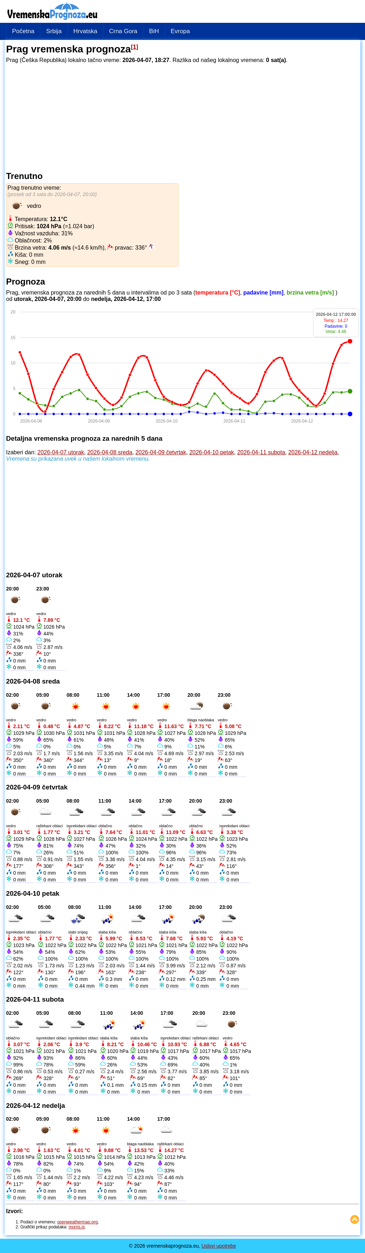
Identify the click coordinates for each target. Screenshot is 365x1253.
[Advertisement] (182, 116)
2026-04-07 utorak (60, 452)
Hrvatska (85, 31)
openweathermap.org (77, 1221)
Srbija (53, 31)
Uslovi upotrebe (218, 1246)
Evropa (180, 31)
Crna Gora (123, 31)
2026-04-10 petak (211, 452)
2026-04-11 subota (261, 452)
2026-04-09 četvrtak (160, 452)
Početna (23, 31)
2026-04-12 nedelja (313, 452)
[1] (134, 47)
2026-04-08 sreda (109, 452)
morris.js (76, 1226)
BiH (154, 31)
